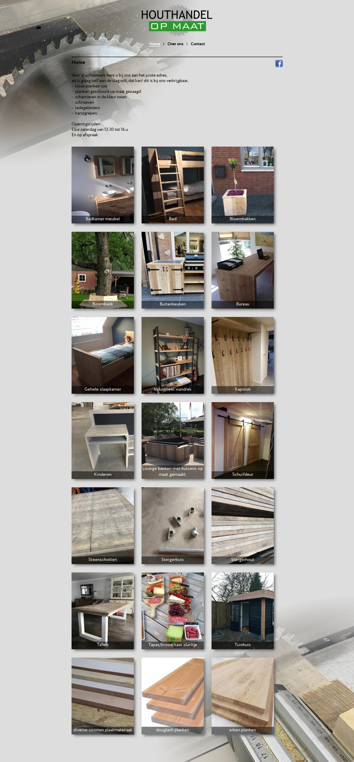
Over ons (175, 44)
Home (154, 44)
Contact (198, 44)
